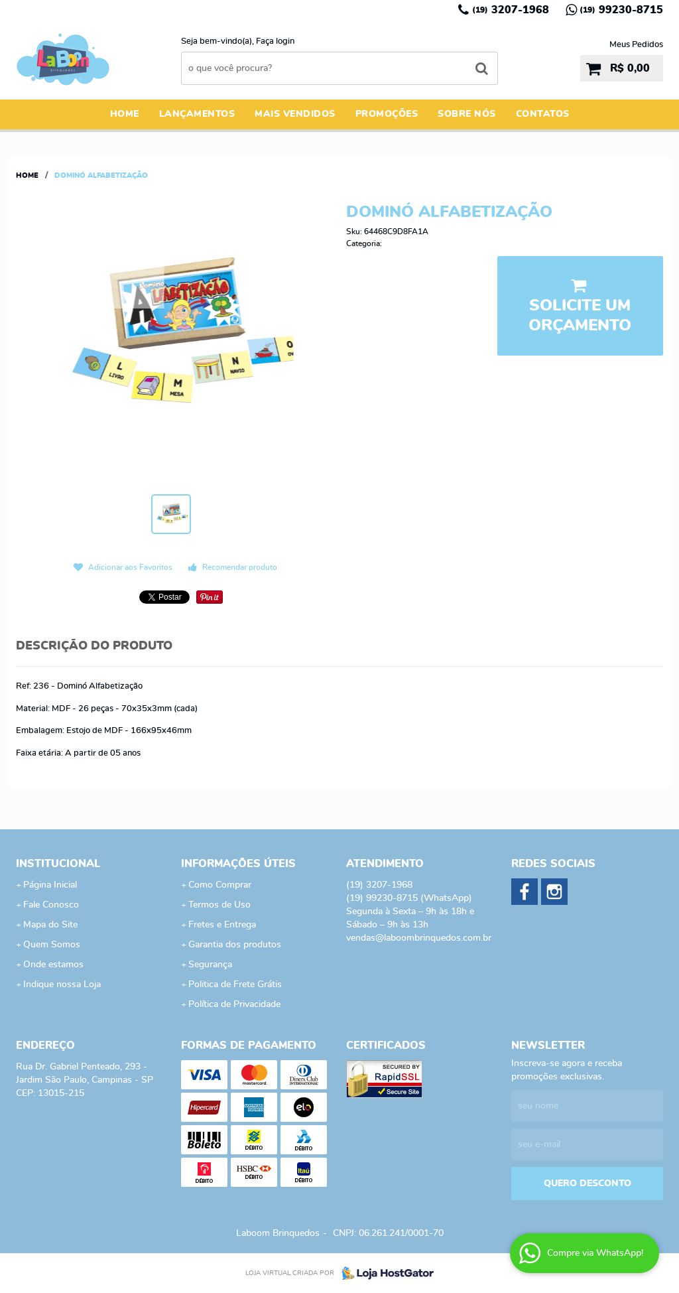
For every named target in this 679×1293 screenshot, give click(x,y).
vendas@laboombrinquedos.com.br (418, 938)
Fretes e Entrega (222, 924)
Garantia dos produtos (234, 944)
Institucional (58, 863)
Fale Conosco (51, 905)
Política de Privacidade (234, 1004)
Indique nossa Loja (62, 984)
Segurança (210, 964)
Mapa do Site (50, 924)
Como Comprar (219, 885)
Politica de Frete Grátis (235, 984)
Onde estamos (53, 964)
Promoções (386, 114)
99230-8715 (621, 10)
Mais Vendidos (295, 114)
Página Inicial (50, 885)
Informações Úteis (238, 863)
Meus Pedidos (636, 44)
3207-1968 (510, 10)
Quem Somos (51, 944)
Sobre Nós (467, 114)
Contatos (543, 114)
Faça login (275, 41)
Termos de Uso (219, 905)
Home (124, 114)
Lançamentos (197, 114)
